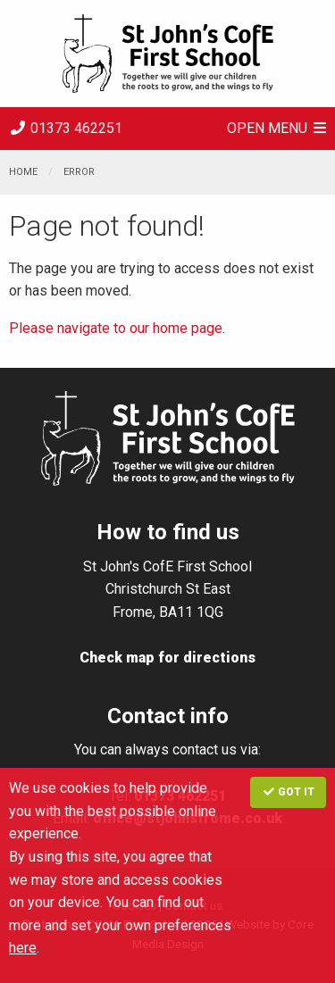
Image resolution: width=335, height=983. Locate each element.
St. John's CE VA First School (167, 53)
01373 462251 (65, 128)
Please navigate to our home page (115, 328)
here (23, 947)
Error (79, 172)
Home (23, 172)
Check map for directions (167, 657)
